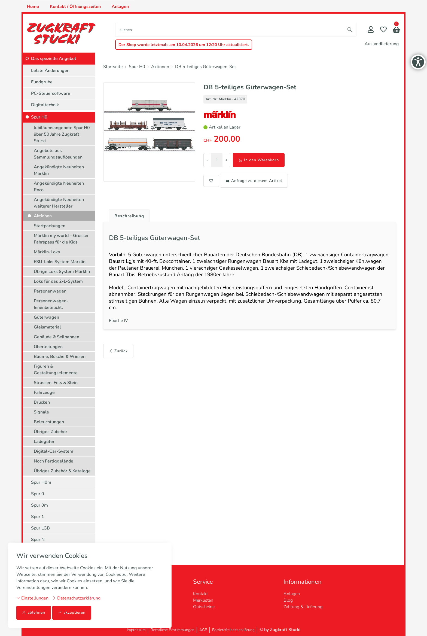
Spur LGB (40, 528)
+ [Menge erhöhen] (226, 160)
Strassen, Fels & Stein (56, 383)
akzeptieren (72, 613)
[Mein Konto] (371, 30)
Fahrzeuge (44, 392)
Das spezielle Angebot (53, 59)
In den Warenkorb (259, 160)
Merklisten (203, 600)
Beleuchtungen (49, 422)
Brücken (42, 402)
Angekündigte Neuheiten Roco (59, 186)
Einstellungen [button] (32, 598)
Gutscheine (204, 607)
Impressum (136, 629)
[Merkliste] (383, 30)
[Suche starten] (349, 30)
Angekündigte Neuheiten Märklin (59, 170)
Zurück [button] (118, 354)
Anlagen (120, 7)
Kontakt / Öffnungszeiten (75, 7)
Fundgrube (42, 82)
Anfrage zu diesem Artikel (254, 180)
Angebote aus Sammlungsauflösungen (58, 154)
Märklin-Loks (47, 252)
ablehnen (33, 613)
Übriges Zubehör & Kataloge (62, 471)
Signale (41, 412)
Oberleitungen (48, 347)
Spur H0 (39, 117)
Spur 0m (39, 505)
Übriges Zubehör (50, 432)
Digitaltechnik (45, 105)
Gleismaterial (47, 327)
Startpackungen (49, 226)
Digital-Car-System (53, 451)
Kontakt (200, 594)
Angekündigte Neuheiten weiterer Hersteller (59, 203)
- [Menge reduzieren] (207, 160)
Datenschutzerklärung (76, 598)
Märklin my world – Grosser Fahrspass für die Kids (61, 239)
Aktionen (43, 216)
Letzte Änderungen (50, 71)
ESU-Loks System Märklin (60, 262)
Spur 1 (37, 517)
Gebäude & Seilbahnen (56, 337)
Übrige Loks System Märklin (62, 272)
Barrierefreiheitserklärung (233, 629)
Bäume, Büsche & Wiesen (60, 357)
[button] (396, 30)
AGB (203, 629)
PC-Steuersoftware (50, 93)
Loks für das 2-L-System (58, 281)
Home (33, 7)
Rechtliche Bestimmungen (172, 629)
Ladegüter (44, 442)
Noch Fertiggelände (53, 461)
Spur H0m (41, 482)
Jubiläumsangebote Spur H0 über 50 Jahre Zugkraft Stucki (62, 134)
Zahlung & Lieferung (302, 607)
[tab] (127, 215)
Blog (288, 600)
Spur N (38, 540)
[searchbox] (229, 30)
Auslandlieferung (382, 44)
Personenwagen (50, 291)
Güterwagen (46, 317)
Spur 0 (37, 494)
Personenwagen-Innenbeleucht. (51, 304)
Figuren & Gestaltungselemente (56, 369)
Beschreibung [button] (129, 216)
